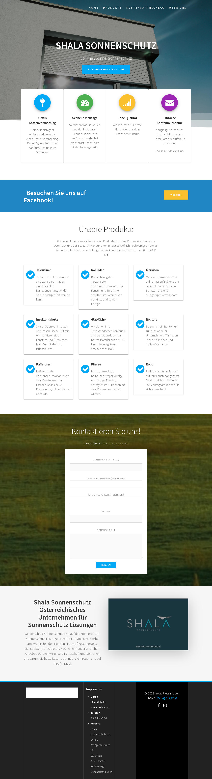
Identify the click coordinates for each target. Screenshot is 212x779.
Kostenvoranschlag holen (106, 69)
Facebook (176, 194)
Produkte (112, 7)
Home (94, 7)
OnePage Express (166, 698)
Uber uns (177, 7)
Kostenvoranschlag (145, 7)
